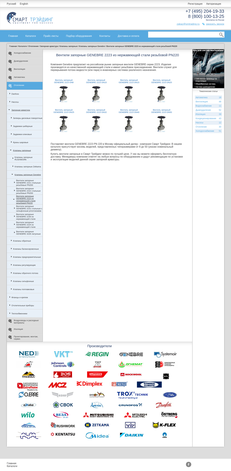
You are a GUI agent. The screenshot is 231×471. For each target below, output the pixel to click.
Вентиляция (16, 69)
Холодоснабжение (19, 53)
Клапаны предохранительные (27, 257)
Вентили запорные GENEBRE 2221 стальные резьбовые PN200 (28, 182)
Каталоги (30, 36)
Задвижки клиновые (22, 134)
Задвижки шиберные (22, 126)
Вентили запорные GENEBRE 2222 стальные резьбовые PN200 (28, 190)
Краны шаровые (20, 142)
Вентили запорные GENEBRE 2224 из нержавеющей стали (25, 224)
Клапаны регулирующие (24, 265)
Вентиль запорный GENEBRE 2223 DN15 (129, 81)
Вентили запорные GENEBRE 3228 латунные (28, 232)
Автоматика (16, 78)
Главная (13, 36)
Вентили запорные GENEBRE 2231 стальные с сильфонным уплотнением (29, 208)
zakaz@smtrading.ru (188, 24)
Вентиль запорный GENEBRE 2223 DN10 (96, 81)
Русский (11, 3)
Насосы (15, 102)
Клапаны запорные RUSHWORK (23, 158)
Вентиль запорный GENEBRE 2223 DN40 (129, 111)
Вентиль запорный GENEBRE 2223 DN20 (161, 81)
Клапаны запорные (22, 150)
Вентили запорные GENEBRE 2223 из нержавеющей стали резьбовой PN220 (25, 199)
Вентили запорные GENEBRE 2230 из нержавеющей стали (25, 216)
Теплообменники (19, 313)
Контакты (104, 36)
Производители (108, 463)
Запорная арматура (20, 110)
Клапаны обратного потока (25, 273)
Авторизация (213, 3)
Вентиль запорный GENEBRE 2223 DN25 (64, 111)
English (24, 3)
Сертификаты (85, 466)
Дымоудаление (18, 61)
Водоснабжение (208, 106)
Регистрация (195, 3)
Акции (80, 463)
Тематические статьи (111, 466)
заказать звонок (215, 24)
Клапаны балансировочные (26, 249)
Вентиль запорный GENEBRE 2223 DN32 (96, 111)
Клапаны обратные (22, 241)
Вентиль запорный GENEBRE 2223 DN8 (64, 81)
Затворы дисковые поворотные (27, 118)
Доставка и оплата (128, 36)
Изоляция (15, 330)
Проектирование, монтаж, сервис (23, 337)
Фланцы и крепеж (19, 297)
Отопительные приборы (22, 305)
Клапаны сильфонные (23, 281)
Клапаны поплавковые (23, 289)
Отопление (16, 86)
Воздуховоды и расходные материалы (23, 321)
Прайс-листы (51, 36)
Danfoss (15, 94)
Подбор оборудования (79, 36)
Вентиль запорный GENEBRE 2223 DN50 (161, 111)
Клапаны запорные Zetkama (28, 166)
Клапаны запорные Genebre (28, 175)
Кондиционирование (208, 118)
